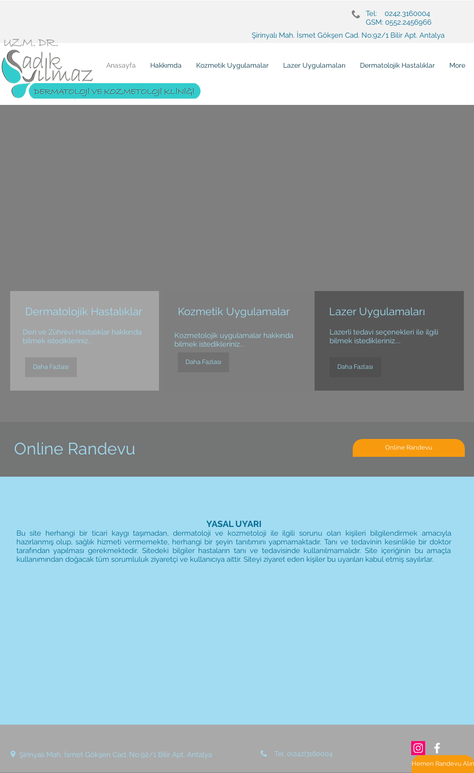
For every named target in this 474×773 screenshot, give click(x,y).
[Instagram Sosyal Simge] (418, 748)
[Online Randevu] (409, 448)
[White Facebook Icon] (437, 748)
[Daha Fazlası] (51, 367)
